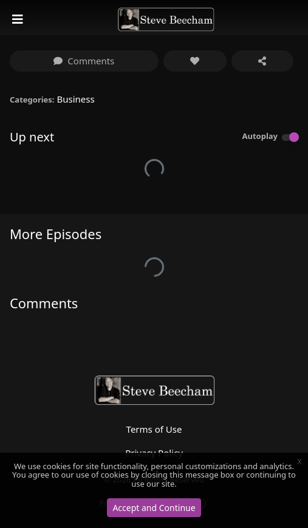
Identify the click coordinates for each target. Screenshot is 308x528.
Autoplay (260, 135)
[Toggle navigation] (18, 19)
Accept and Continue (153, 507)
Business (75, 99)
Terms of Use (154, 429)
